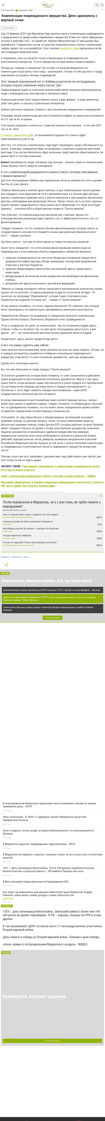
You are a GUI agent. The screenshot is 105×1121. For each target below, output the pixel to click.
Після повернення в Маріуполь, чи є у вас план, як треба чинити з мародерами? (52, 504)
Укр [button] (97, 5)
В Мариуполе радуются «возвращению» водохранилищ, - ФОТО (39, 844)
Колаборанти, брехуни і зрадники (34, 996)
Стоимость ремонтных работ (17, 135)
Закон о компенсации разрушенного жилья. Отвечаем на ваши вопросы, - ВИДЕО (48, 476)
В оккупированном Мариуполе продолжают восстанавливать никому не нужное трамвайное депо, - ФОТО (49, 805)
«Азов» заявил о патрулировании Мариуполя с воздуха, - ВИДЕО (45, 944)
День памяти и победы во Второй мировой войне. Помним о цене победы (51, 937)
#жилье (26, 557)
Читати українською (8, 28)
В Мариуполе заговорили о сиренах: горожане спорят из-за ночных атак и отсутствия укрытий (52, 856)
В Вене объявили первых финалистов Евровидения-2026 (36, 881)
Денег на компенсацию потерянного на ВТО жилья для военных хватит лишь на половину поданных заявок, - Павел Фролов (49, 598)
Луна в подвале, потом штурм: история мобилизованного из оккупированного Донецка (48, 832)
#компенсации (16, 557)
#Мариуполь (5, 557)
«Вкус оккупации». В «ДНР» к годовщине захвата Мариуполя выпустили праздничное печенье (44, 818)
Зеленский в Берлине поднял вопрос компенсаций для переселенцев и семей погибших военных (48, 608)
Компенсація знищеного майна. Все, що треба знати (47, 580)
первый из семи (69, 48)
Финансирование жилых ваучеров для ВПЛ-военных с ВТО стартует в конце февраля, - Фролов (51, 590)
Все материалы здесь (52, 618)
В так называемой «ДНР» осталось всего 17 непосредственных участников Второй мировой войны (52, 928)
